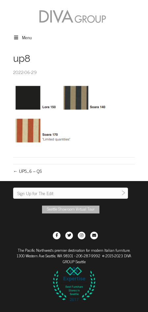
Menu (22, 37)
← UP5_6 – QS (27, 170)
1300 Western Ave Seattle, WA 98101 (45, 255)
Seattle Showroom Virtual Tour (71, 209)
